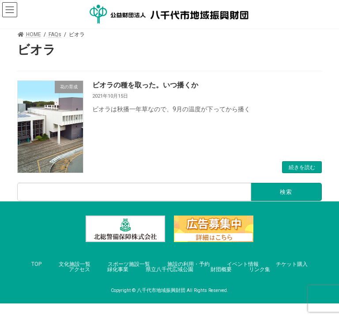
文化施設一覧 (74, 264)
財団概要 (221, 269)
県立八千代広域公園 (169, 269)
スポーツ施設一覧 (129, 264)
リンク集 (259, 269)
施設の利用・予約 (188, 264)
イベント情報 (243, 264)
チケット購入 (292, 264)
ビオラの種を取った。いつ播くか (145, 85)
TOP (36, 264)
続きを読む (302, 167)
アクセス (79, 269)
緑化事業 (117, 269)
